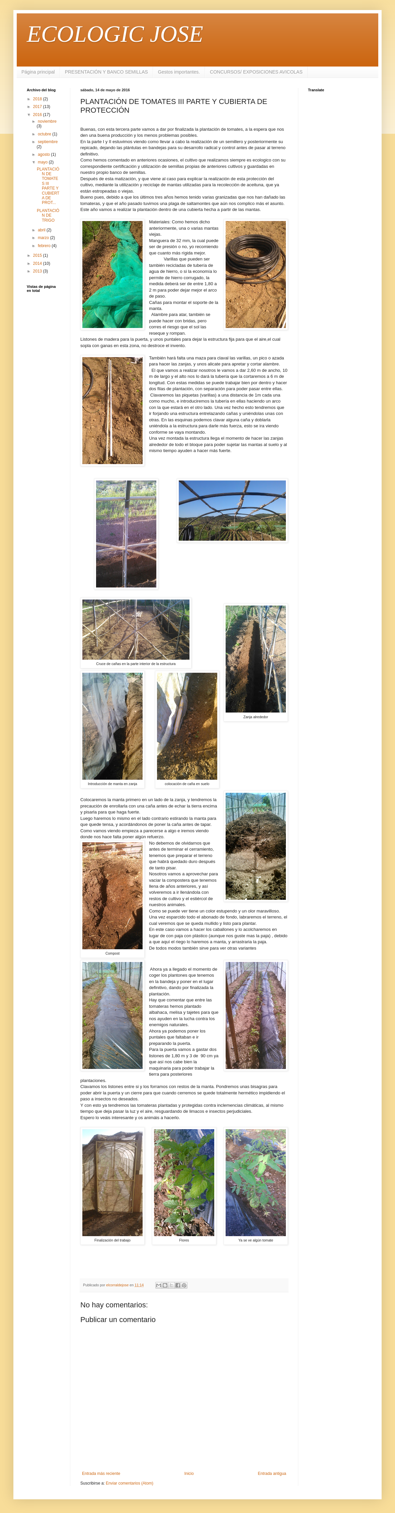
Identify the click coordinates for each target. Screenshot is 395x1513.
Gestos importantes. (179, 72)
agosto (44, 154)
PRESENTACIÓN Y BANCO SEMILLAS (106, 72)
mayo (43, 162)
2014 (38, 263)
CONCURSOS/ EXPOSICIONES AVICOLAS (256, 72)
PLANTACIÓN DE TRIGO (48, 215)
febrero (45, 245)
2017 (38, 106)
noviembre (47, 121)
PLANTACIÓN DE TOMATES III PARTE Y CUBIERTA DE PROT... (48, 186)
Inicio (189, 1473)
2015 (38, 255)
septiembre (48, 141)
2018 (38, 99)
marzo (44, 237)
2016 (38, 114)
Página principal (38, 72)
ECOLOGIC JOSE (115, 34)
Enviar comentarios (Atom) (129, 1483)
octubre (45, 134)
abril (42, 230)
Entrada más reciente (101, 1473)
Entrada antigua (272, 1473)
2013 (38, 271)
